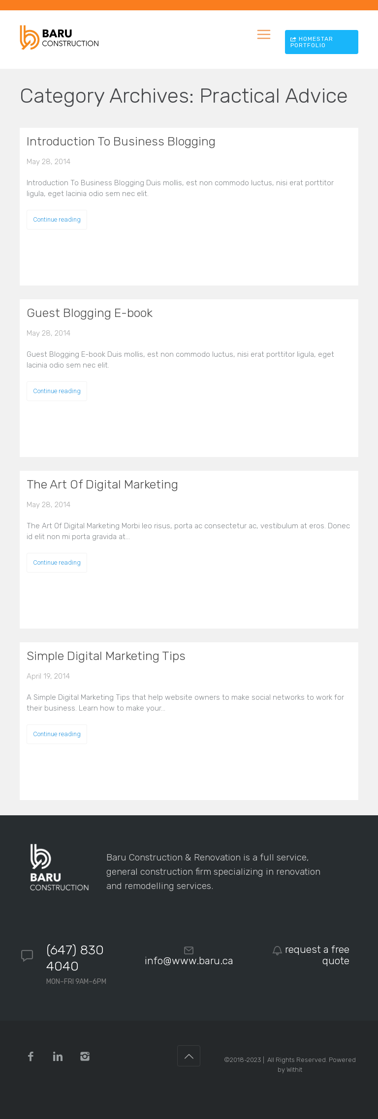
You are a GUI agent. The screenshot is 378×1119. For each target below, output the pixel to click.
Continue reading (57, 219)
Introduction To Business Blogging (121, 141)
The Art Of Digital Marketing (102, 484)
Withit (294, 1069)
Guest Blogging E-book (90, 313)
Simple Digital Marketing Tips (106, 656)
